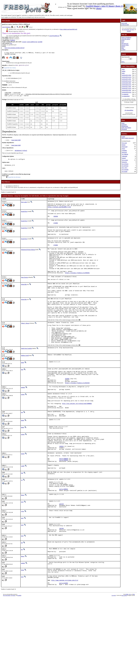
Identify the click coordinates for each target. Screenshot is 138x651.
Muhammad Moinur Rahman (28, 260)
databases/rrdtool (21, 153)
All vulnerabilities (129, 110)
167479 (61, 550)
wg (22, 523)
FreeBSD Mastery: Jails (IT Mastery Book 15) (104, 6)
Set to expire (125, 160)
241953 (67, 409)
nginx (123, 73)
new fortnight (125, 169)
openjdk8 (40, 42)
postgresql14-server (126, 77)
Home (123, 123)
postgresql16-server (126, 84)
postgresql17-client (126, 86)
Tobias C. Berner (25, 347)
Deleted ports (125, 126)
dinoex (22, 541)
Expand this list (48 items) (14, 181)
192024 (61, 486)
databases (8, 27)
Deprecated (124, 146)
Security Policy (125, 45)
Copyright (114, 648)
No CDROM (125, 154)
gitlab (123, 69)
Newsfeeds (124, 129)
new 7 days (124, 167)
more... (123, 61)
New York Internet (125, 29)
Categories (124, 124)
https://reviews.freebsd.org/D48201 (77, 289)
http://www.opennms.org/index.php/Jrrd (64, 633)
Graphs (123, 136)
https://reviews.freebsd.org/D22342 (77, 415)
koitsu (22, 620)
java (11, 43)
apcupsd (24, 42)
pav (22, 598)
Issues (123, 40)
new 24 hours (125, 164)
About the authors (126, 39)
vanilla (22, 508)
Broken (123, 145)
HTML (127, 647)
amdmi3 (23, 419)
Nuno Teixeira (24, 294)
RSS (134, 647)
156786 (61, 577)
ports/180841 (63, 534)
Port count (124, 143)
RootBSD (129, 31)
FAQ (123, 42)
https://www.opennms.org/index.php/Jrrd (14, 48)
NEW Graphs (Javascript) (128, 138)
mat (22, 448)
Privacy (123, 46)
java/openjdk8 (16, 143)
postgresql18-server (126, 92)
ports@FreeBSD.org (54, 35)
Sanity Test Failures (126, 127)
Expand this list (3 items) (10, 68)
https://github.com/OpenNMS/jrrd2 (68, 29)
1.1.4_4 (4, 27)
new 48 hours (125, 165)
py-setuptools (125, 94)
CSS (130, 647)
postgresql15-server (126, 81)
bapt (22, 516)
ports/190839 (63, 500)
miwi (22, 547)
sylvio (22, 558)
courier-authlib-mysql (32, 42)
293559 (56, 223)
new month (124, 171)
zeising (22, 426)
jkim (22, 398)
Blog (123, 48)
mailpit (123, 71)
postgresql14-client (126, 75)
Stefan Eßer (24, 301)
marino (22, 494)
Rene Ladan (24, 206)
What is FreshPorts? (126, 37)
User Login (124, 23)
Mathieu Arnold (25, 384)
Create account (125, 24)
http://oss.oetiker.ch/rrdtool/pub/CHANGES (77, 438)
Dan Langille (124, 648)
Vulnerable (124, 156)
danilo (22, 391)
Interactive (124, 162)
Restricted (124, 152)
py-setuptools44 (126, 96)
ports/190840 (63, 502)
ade (22, 591)
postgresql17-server (126, 88)
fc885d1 (12, 40)
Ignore (123, 148)
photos (98, 8)
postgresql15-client (126, 79)
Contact (123, 49)
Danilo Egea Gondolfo (26, 377)
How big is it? (125, 43)
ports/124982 (63, 636)
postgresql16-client (126, 82)
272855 (56, 231)
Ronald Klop (24, 217)
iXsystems (132, 29)
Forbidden (124, 150)
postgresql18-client (126, 90)
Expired (124, 158)
